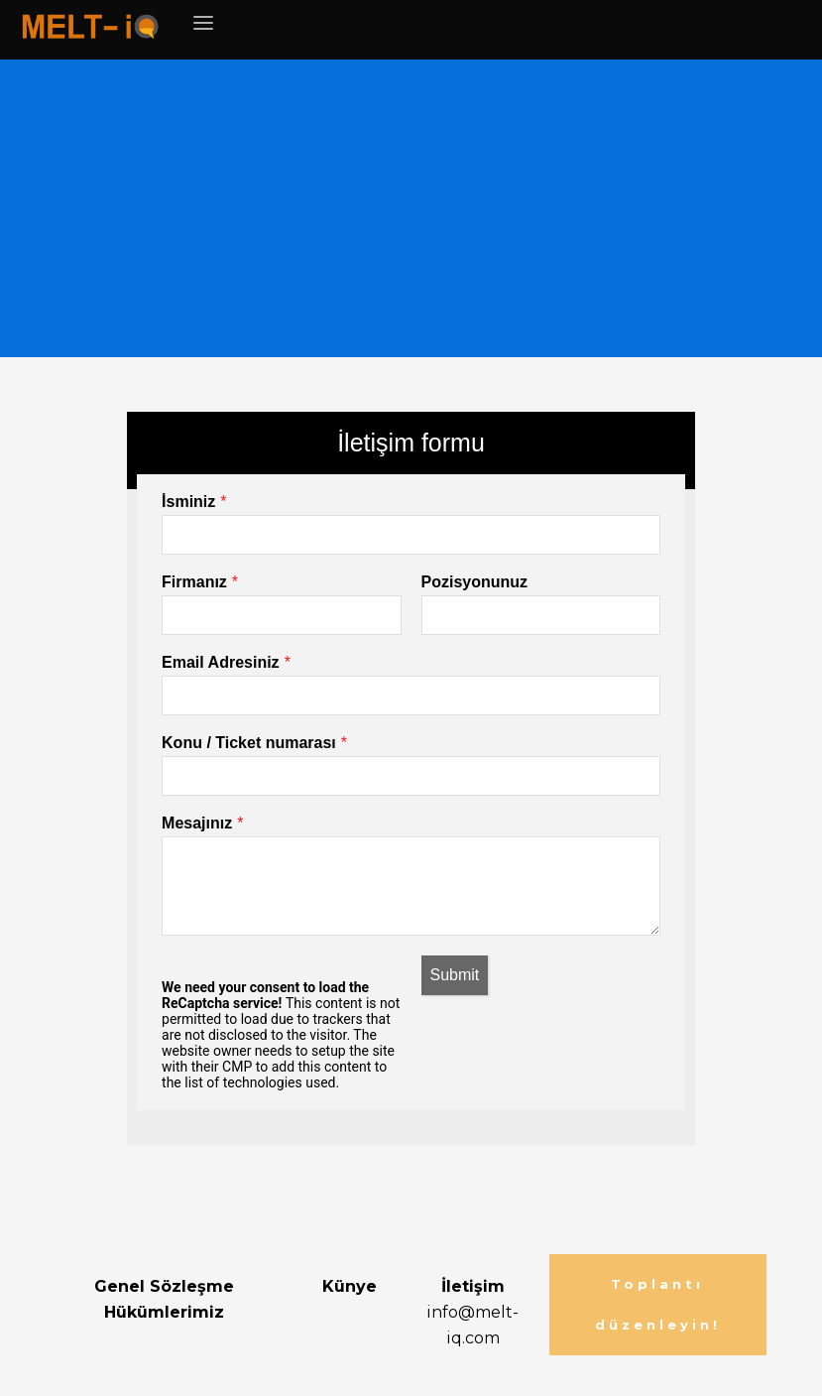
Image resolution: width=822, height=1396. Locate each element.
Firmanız (194, 581)
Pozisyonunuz (474, 581)
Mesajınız (197, 823)
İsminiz (188, 501)
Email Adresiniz (221, 662)
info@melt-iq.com (472, 1312)
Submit (455, 974)
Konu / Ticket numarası (249, 742)
